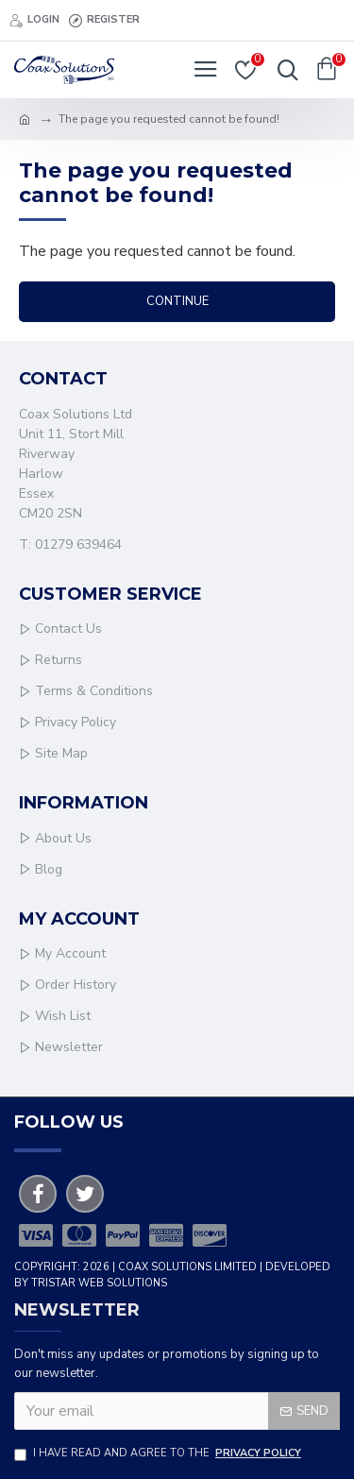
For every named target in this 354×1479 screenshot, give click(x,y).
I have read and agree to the (159, 1454)
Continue (177, 301)
